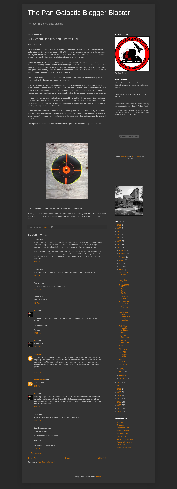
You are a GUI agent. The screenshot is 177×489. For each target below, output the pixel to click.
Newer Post (32, 458)
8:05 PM (37, 386)
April (121, 369)
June (121, 267)
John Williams (39, 380)
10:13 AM (37, 289)
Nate (35, 311)
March (121, 372)
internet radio (124, 156)
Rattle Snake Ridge (123, 281)
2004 (119, 412)
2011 (119, 389)
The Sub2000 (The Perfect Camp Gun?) (124, 289)
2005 (119, 408)
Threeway (120, 425)
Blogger (98, 477)
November (123, 254)
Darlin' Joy (121, 445)
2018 (119, 235)
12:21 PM (37, 333)
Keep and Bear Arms (124, 442)
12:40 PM (37, 347)
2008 (119, 399)
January (122, 378)
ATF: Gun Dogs (122, 360)
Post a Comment (37, 453)
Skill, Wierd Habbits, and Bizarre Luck (124, 329)
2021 (119, 225)
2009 (119, 395)
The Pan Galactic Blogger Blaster (79, 12)
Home (67, 458)
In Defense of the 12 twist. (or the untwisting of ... (124, 306)
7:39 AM (37, 262)
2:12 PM (37, 448)
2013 (119, 382)
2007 (119, 402)
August (122, 260)
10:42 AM (37, 303)
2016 (119, 241)
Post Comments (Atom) (46, 462)
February (122, 375)
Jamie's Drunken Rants (125, 439)
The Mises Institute (124, 448)
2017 (119, 238)
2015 (119, 244)
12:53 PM (37, 372)
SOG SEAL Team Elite (124, 341)
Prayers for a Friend (123, 297)
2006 (119, 405)
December (123, 250)
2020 (119, 228)
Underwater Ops (123, 428)
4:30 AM (37, 407)
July (121, 263)
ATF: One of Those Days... (123, 275)
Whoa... (122, 346)
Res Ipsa (37, 354)
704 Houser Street (123, 434)
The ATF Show (135, 156)
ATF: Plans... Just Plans (124, 336)
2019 (119, 231)
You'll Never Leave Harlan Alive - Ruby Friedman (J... (124, 318)
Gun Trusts (123, 365)
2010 (119, 392)
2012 (119, 386)
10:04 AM (37, 421)
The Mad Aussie (123, 431)
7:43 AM (37, 275)
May (121, 270)
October (122, 257)
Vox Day (120, 422)
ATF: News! (123, 349)
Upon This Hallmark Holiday (123, 354)
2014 (119, 248)
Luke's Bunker (122, 436)
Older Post (102, 458)
